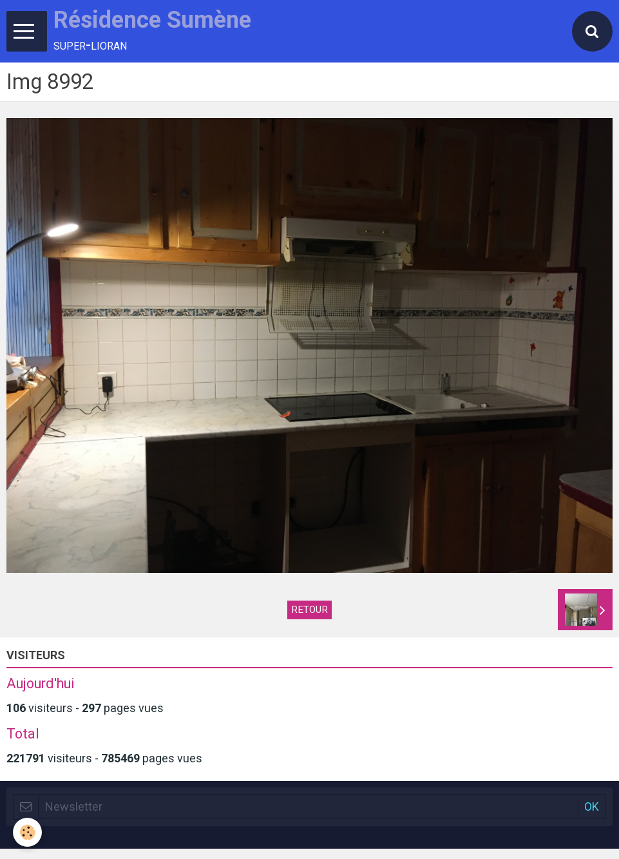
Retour (309, 609)
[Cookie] (27, 832)
